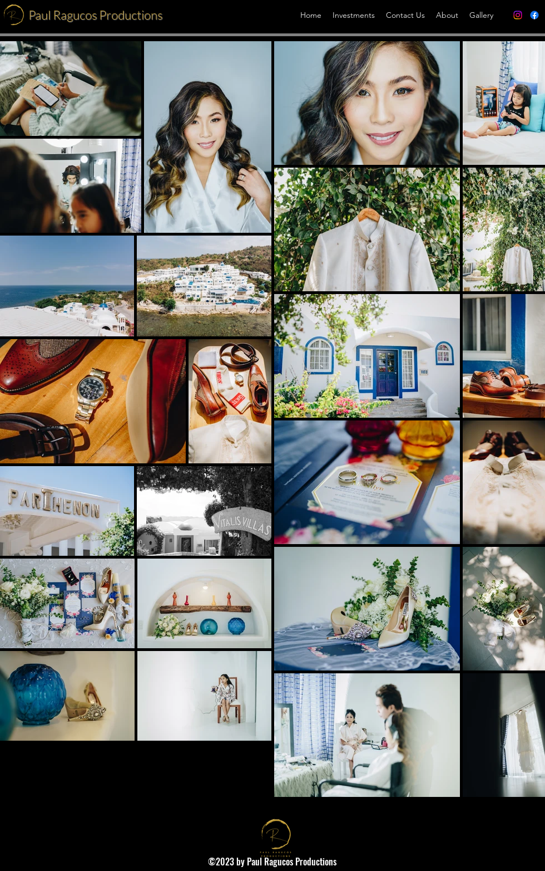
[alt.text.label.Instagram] (517, 15)
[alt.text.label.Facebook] (534, 15)
